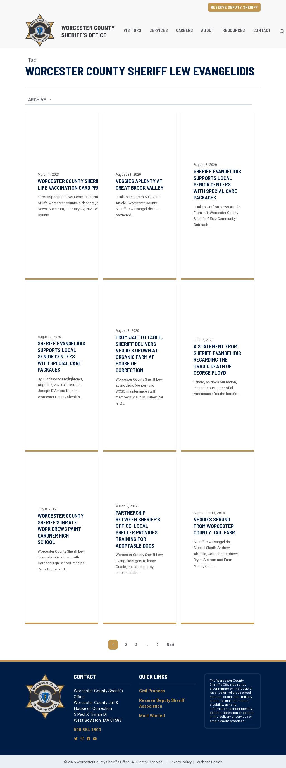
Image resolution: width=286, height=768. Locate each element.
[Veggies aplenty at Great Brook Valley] (139, 195)
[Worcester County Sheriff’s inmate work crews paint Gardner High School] (61, 545)
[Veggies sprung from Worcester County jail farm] (217, 559)
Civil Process (152, 691)
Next (170, 644)
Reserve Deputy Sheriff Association (162, 703)
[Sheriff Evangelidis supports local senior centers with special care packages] (217, 195)
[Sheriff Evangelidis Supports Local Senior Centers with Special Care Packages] (61, 372)
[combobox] (40, 99)
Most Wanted (152, 716)
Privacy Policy (181, 762)
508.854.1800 (87, 730)
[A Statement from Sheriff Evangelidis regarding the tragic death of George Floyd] (217, 387)
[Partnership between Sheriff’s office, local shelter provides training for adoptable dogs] (139, 551)
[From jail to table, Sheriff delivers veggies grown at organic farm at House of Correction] (139, 378)
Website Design (209, 762)
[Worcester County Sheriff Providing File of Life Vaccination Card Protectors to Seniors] (61, 195)
